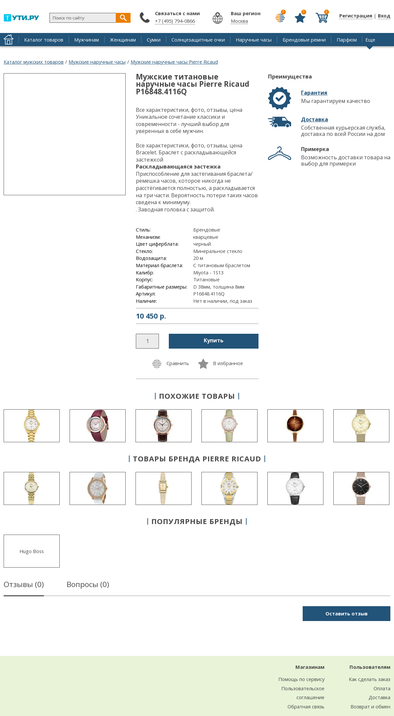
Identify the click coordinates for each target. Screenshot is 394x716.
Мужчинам (86, 39)
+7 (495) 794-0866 (175, 20)
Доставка (314, 119)
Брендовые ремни (304, 39)
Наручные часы (254, 39)
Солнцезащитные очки (198, 39)
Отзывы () (24, 585)
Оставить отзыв (346, 613)
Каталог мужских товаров (34, 61)
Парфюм (347, 39)
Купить (214, 340)
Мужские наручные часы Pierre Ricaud (174, 61)
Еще (370, 39)
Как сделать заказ (369, 679)
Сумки (154, 39)
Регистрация (355, 15)
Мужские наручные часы (97, 61)
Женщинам (123, 39)
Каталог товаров (43, 39)
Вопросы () (88, 585)
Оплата (382, 688)
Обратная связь (306, 706)
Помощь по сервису (301, 679)
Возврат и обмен (370, 706)
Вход (384, 15)
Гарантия (314, 92)
